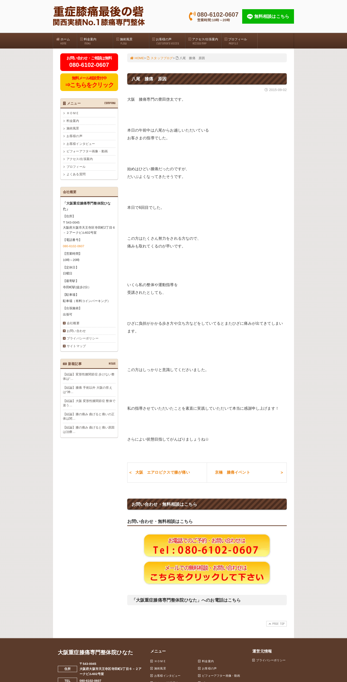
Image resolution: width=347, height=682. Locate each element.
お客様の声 (168, 41)
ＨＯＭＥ (73, 114)
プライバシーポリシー (83, 340)
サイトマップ (76, 348)
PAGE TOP (276, 626)
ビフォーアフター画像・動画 (87, 153)
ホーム (66, 41)
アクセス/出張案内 (204, 41)
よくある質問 (76, 176)
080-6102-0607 (74, 247)
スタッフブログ (160, 58)
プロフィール (241, 41)
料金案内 (96, 41)
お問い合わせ (76, 332)
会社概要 (73, 325)
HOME (137, 58)
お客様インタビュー (81, 145)
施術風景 (132, 41)
